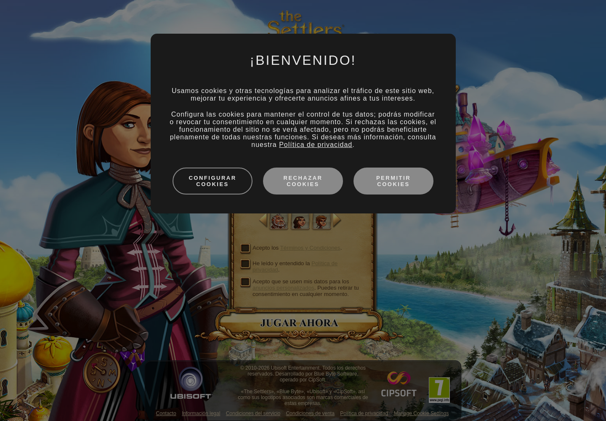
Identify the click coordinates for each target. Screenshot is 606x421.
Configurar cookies (212, 181)
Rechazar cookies (303, 181)
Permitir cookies (393, 181)
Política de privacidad (315, 144)
